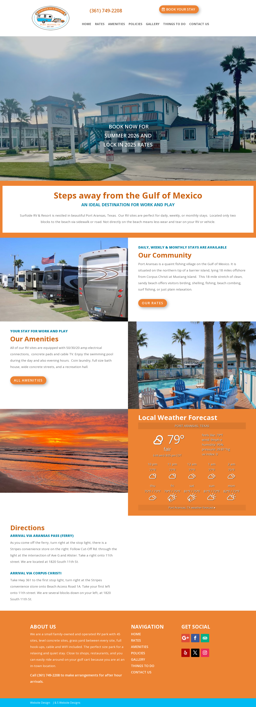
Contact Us (199, 24)
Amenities (116, 24)
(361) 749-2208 (48, 675)
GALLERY (138, 659)
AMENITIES (139, 647)
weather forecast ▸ (192, 507)
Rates (99, 24)
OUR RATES (152, 303)
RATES (136, 640)
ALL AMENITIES (28, 380)
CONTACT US (141, 672)
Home (86, 24)
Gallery (152, 24)
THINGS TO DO (142, 666)
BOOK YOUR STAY (180, 9)
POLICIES (138, 653)
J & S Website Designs (66, 702)
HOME (136, 634)
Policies (135, 24)
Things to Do (174, 24)
